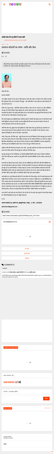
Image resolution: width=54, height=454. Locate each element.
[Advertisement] (27, 20)
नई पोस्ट (27, 248)
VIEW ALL (47, 408)
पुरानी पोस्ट (27, 253)
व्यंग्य (7, 44)
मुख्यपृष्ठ (27, 258)
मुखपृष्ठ (5, 444)
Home (3, 44)
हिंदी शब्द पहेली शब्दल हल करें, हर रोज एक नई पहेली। (15, 40)
